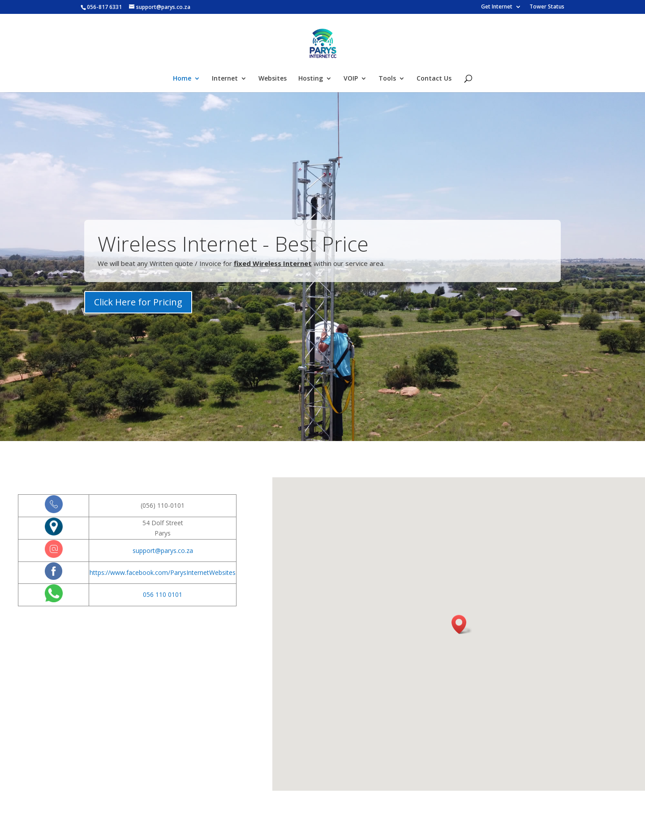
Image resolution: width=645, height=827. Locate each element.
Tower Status (546, 7)
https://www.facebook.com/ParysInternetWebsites (163, 572)
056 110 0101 (162, 594)
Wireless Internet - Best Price (233, 246)
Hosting (310, 78)
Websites (272, 78)
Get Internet (496, 7)
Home (182, 78)
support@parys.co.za (163, 550)
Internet (225, 78)
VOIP (351, 78)
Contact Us (434, 78)
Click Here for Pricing (138, 305)
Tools (387, 78)
